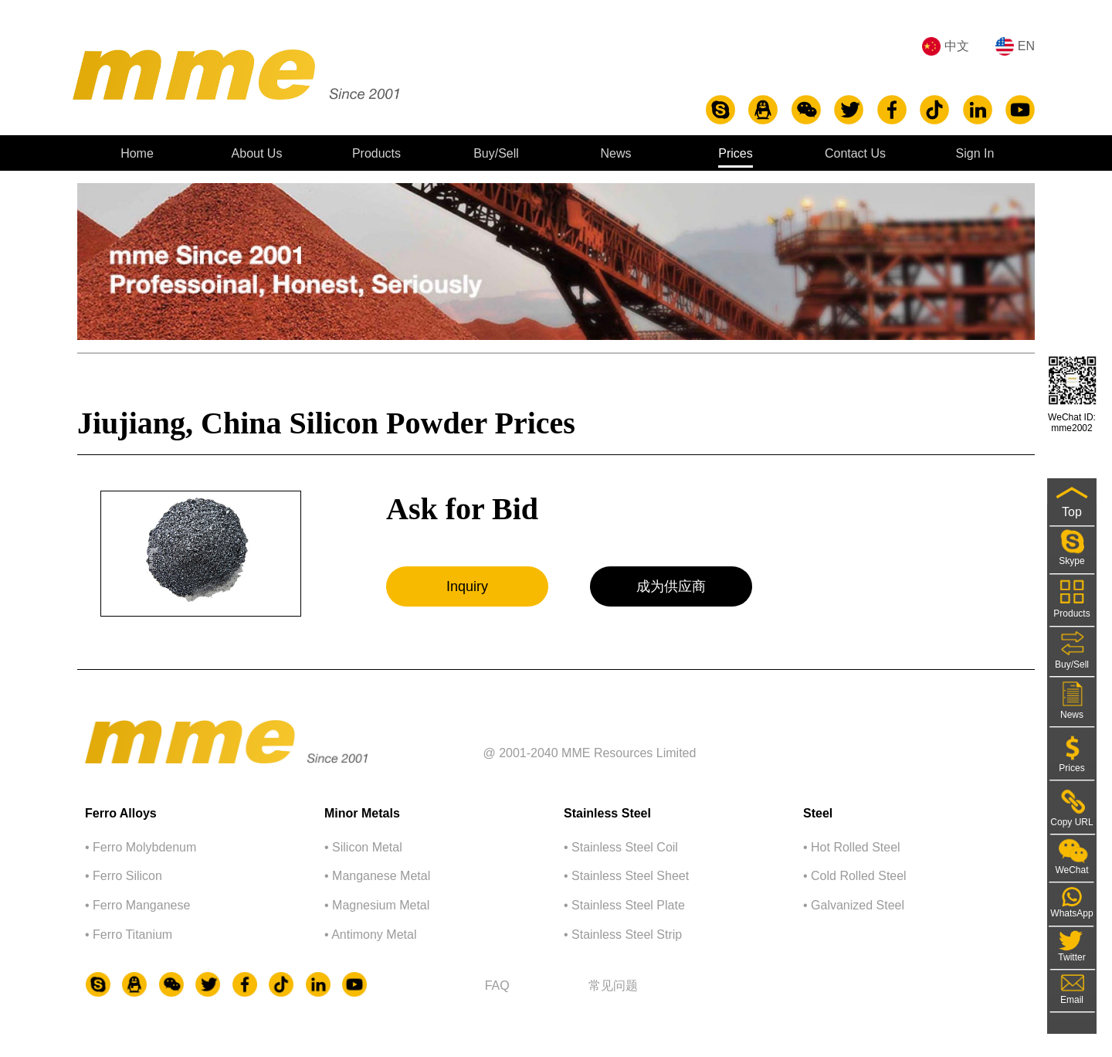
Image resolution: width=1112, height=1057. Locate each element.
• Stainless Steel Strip (623, 934)
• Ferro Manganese (137, 905)
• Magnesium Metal (376, 905)
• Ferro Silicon (123, 875)
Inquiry (467, 586)
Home (137, 153)
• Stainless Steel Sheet (626, 875)
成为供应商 (671, 586)
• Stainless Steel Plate (624, 905)
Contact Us (855, 153)
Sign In (975, 153)
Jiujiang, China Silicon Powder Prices (326, 423)
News (615, 153)
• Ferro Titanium (128, 934)
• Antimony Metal (370, 934)
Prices (735, 153)
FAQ (497, 985)
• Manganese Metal (377, 875)
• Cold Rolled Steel (855, 875)
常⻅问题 (613, 985)
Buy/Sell (496, 153)
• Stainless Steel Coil (621, 847)
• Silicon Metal (363, 847)
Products (376, 153)
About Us (257, 153)
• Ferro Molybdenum (140, 847)
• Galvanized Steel (853, 905)
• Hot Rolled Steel (851, 847)
